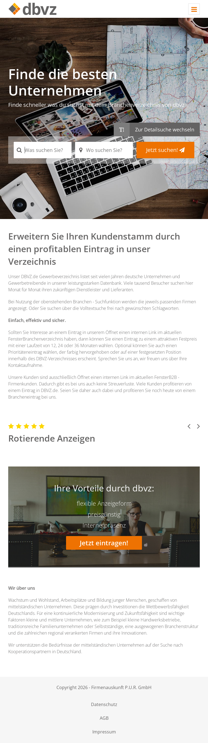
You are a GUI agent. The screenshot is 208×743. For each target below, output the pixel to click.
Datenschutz (104, 704)
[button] (189, 426)
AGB (104, 718)
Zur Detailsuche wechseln (164, 129)
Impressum (104, 732)
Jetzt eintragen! (104, 542)
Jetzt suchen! (165, 150)
